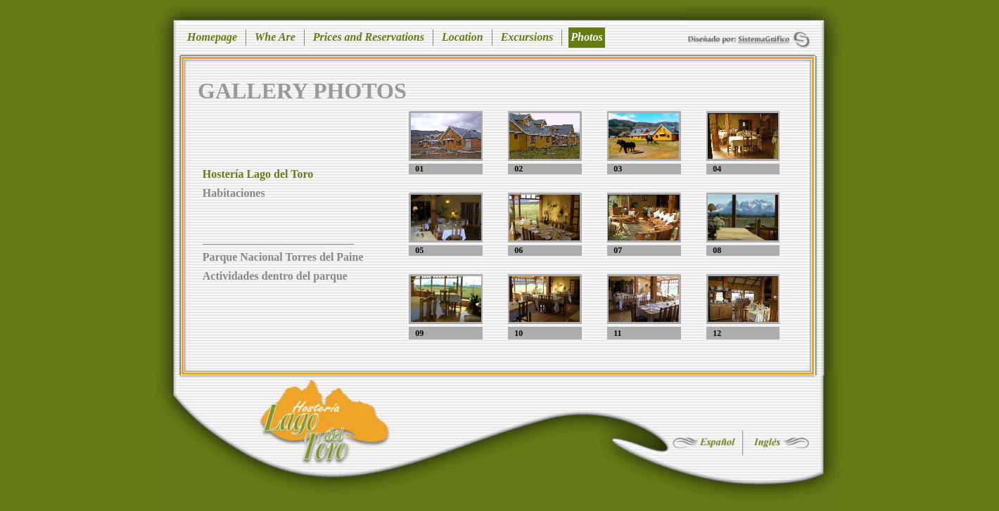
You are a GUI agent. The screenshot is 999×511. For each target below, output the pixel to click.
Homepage (212, 37)
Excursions (527, 37)
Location (462, 37)
